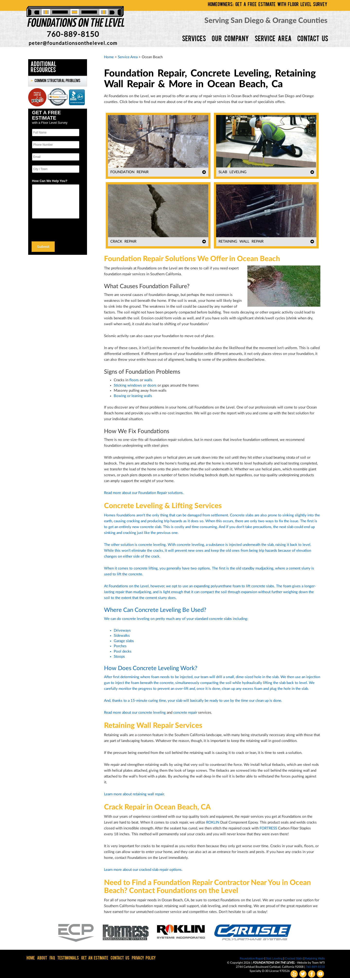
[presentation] (53, 229)
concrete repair (185, 712)
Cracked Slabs (294, 958)
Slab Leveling (274, 958)
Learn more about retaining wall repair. (134, 794)
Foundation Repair (252, 958)
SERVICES (194, 39)
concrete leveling (152, 712)
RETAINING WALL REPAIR (241, 241)
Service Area (128, 57)
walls (148, 380)
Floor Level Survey (54, 122)
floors (134, 380)
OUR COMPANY (230, 39)
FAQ (52, 958)
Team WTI (318, 962)
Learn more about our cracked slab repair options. (143, 870)
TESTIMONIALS (68, 958)
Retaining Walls (315, 958)
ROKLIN (212, 822)
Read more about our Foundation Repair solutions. (144, 493)
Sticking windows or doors (135, 385)
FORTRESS (268, 828)
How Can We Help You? (49, 181)
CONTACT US (312, 39)
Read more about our (121, 712)
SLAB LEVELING (232, 172)
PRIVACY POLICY (144, 958)
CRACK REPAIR (123, 241)
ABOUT (42, 958)
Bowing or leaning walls (133, 396)
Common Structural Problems (57, 81)
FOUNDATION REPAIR (129, 172)
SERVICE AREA (273, 39)
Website (302, 962)
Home (109, 57)
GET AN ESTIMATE (94, 958)
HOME (30, 958)
